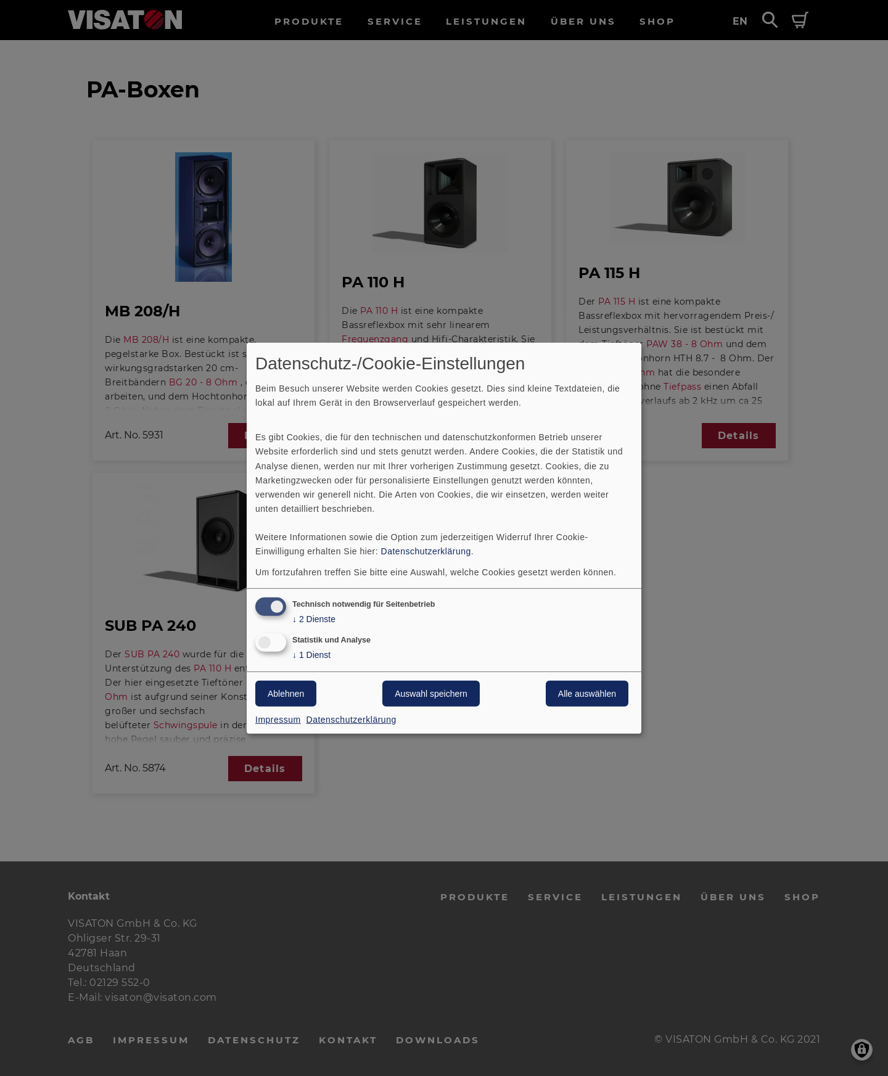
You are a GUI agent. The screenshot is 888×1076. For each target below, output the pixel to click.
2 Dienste (313, 619)
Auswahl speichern (431, 694)
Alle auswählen (587, 694)
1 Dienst (311, 655)
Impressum (278, 720)
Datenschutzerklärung (426, 551)
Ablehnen (286, 694)
